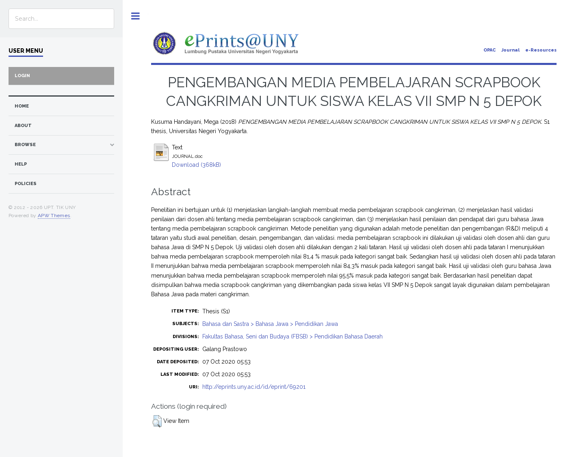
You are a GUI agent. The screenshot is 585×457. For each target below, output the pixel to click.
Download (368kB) (196, 165)
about (23, 125)
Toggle (135, 16)
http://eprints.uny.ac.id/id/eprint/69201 (254, 387)
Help (21, 164)
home (22, 106)
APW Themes (54, 215)
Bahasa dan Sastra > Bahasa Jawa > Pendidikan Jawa (270, 324)
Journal (510, 50)
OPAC (489, 50)
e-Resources (541, 50)
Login (22, 75)
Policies (26, 183)
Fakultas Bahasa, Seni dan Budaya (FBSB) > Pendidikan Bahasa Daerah (292, 336)
